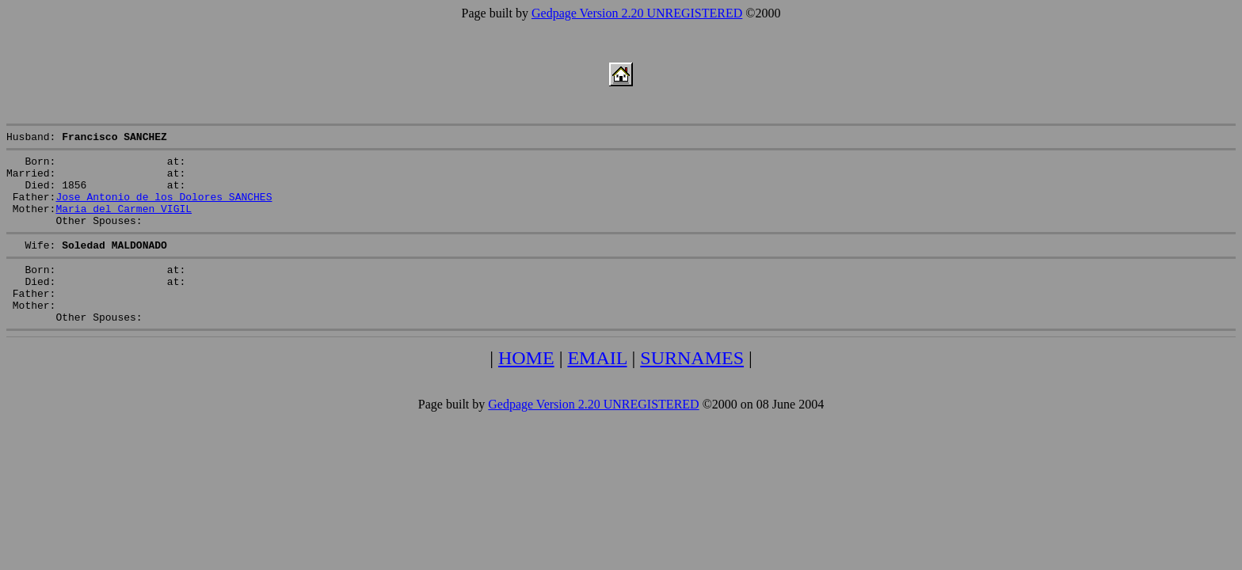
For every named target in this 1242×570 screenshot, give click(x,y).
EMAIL (597, 388)
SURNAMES (692, 388)
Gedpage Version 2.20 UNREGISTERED (636, 13)
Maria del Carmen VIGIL (123, 222)
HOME (526, 388)
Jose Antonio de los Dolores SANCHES (163, 208)
